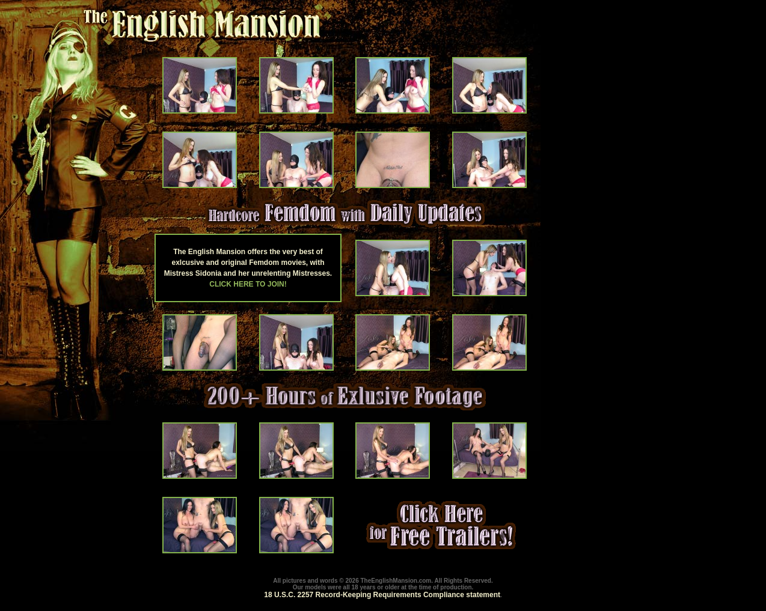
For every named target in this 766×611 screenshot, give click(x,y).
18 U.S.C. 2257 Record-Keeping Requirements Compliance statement (382, 595)
